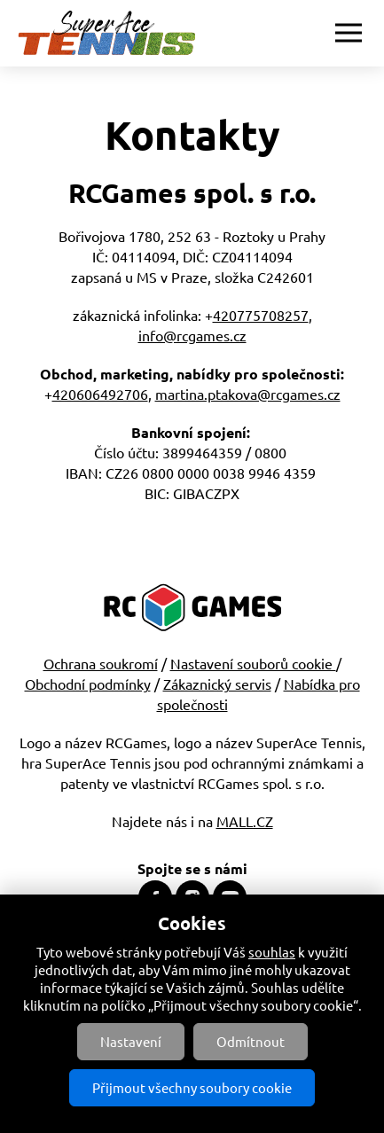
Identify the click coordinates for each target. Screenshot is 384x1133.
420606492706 (100, 393)
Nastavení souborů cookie (253, 663)
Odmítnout (250, 1041)
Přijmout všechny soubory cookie (192, 1087)
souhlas (271, 951)
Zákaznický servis (217, 683)
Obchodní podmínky (88, 683)
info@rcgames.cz (192, 335)
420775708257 (261, 315)
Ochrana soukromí (100, 663)
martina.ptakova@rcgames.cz (248, 393)
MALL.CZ (244, 821)
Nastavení (130, 1041)
